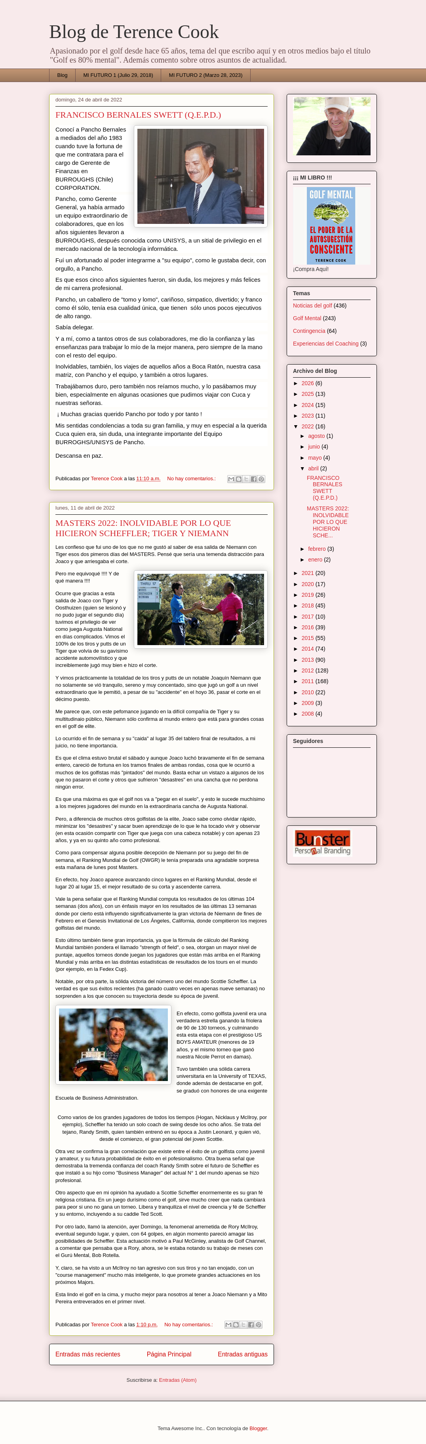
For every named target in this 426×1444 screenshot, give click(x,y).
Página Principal (169, 1354)
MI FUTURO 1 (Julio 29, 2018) (118, 75)
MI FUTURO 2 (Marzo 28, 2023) (206, 75)
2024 (309, 405)
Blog (62, 75)
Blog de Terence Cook (134, 31)
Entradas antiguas (243, 1354)
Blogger (258, 1428)
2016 (309, 627)
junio (314, 446)
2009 (309, 703)
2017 (309, 616)
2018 (309, 605)
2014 (309, 649)
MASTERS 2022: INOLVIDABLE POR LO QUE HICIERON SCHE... (328, 521)
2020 (309, 584)
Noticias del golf (312, 305)
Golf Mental (307, 318)
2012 (309, 670)
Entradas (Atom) (178, 1380)
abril (314, 468)
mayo (315, 458)
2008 (309, 714)
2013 (309, 660)
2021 (309, 573)
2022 (309, 426)
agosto (317, 436)
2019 (309, 595)
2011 (309, 681)
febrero (317, 549)
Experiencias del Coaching (326, 343)
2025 (309, 394)
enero (316, 559)
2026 (309, 383)
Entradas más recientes (87, 1354)
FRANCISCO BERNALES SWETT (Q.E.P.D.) (138, 115)
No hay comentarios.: (192, 478)
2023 (309, 416)
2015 (309, 638)
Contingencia (309, 331)
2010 (309, 692)
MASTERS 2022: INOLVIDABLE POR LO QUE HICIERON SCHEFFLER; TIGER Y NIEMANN (143, 528)
